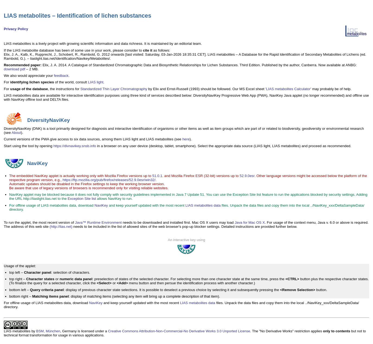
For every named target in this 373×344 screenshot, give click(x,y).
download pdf (14, 69)
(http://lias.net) (61, 227)
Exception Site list (81, 199)
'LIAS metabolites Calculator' (288, 89)
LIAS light (95, 82)
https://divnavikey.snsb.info (74, 146)
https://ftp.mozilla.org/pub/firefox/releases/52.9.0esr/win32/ (109, 180)
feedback (61, 76)
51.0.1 (157, 176)
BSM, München (48, 331)
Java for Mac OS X (250, 222)
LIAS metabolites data (203, 205)
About (16, 133)
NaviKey (101, 205)
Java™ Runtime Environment (98, 222)
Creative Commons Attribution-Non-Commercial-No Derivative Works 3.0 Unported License (179, 331)
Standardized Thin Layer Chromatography (113, 89)
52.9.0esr (247, 176)
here (186, 139)
